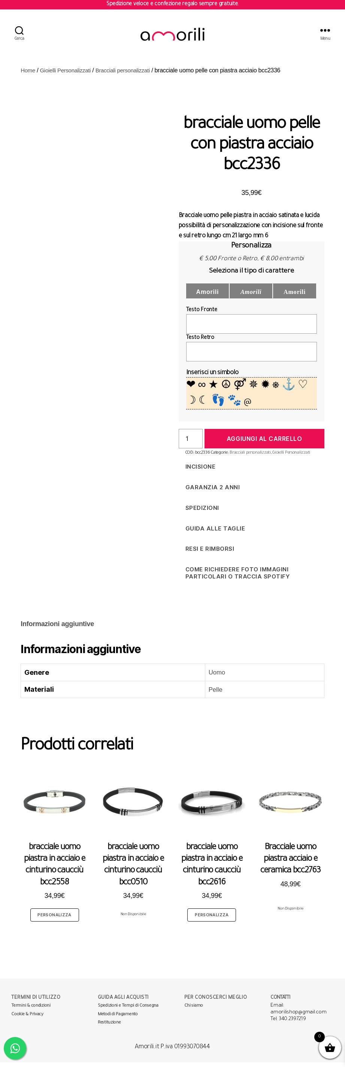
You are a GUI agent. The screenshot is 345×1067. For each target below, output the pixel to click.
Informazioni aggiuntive (57, 628)
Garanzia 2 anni (212, 491)
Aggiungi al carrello (264, 443)
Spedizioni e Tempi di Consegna (128, 1010)
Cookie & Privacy (27, 1019)
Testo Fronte (201, 315)
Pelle (212, 694)
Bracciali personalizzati (129, 75)
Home (28, 75)
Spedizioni (202, 512)
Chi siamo (193, 1010)
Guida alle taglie (215, 532)
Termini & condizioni (31, 1010)
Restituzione (109, 1027)
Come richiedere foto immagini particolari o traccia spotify (237, 577)
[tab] (57, 628)
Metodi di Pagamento (118, 1019)
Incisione (200, 471)
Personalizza (54, 919)
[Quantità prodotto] (191, 443)
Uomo (214, 676)
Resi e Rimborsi (209, 553)
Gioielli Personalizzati (68, 75)
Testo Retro (200, 343)
